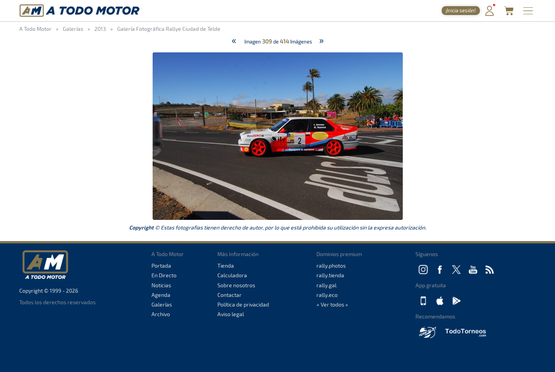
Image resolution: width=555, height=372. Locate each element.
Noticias (161, 285)
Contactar (229, 295)
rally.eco (327, 295)
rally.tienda (330, 275)
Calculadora (232, 275)
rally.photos (331, 265)
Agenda (160, 295)
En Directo (164, 275)
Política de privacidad (243, 304)
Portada (161, 265)
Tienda (225, 265)
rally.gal (326, 285)
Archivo (160, 314)
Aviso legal (230, 314)
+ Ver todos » (332, 304)
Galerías (161, 304)
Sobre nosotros (236, 285)
